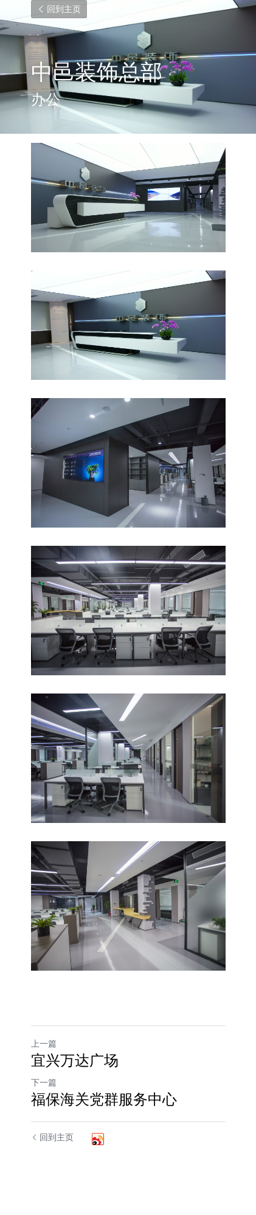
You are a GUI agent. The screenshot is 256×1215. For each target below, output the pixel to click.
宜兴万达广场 (75, 1060)
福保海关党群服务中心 (104, 1099)
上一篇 (44, 1043)
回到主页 (59, 9)
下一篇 (44, 1082)
